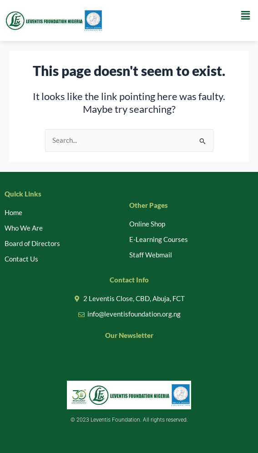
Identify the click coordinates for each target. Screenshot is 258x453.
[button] (245, 15)
